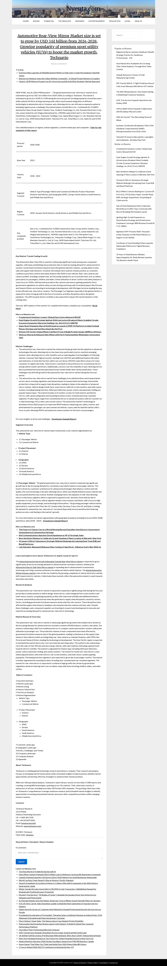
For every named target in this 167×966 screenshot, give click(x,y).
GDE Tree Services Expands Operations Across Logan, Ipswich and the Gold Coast (53, 932)
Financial (49, 21)
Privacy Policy (93, 963)
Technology (64, 21)
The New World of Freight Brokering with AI (37, 871)
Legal (127, 21)
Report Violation (47, 842)
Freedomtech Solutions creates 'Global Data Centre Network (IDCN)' (50, 317)
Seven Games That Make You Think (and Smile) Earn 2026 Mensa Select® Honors (52, 944)
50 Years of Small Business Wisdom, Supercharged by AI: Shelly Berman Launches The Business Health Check (134, 257)
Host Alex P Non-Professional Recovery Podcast (39, 930)
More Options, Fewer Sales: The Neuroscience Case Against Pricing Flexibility (51, 921)
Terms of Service (79, 963)
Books (36, 21)
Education (114, 21)
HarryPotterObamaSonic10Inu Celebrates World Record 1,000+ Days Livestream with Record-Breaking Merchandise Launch (134, 209)
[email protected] (28, 823)
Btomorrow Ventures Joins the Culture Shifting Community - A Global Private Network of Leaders (59, 78)
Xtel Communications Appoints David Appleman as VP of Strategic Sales (51, 535)
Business (79, 21)
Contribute (103, 963)
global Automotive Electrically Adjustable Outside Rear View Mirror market (51, 561)
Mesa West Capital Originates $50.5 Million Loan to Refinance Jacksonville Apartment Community (60, 874)
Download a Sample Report (64, 419)
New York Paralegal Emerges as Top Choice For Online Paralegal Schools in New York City (56, 938)
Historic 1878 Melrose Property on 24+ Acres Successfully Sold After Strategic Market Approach (59, 81)
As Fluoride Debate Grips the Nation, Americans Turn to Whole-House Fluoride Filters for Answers (60, 900)
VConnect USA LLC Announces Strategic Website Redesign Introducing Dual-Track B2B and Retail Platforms (135, 183)
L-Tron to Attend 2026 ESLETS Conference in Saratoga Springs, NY (46, 947)
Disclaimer (33, 842)
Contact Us (113, 963)
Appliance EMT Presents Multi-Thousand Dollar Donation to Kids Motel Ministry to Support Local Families (133, 234)
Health (138, 21)
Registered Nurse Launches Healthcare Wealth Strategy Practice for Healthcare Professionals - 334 (135, 55)
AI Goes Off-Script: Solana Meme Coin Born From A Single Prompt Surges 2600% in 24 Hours (60, 332)
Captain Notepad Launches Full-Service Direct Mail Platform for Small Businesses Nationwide (58, 877)
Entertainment (97, 21)
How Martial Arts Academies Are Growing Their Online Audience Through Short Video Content (133, 66)
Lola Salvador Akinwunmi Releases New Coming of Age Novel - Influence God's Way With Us (60, 547)
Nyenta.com (84, 8)
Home (26, 21)
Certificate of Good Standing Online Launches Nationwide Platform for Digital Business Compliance (134, 246)
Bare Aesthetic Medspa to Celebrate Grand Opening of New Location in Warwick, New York (60, 538)
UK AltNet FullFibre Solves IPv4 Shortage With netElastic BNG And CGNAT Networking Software (60, 935)
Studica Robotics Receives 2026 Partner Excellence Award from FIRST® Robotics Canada (56, 941)
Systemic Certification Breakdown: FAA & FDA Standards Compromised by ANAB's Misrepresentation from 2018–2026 (135, 128)
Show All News (22, 842)
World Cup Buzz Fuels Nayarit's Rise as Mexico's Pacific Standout (46, 880)
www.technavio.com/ (32, 826)
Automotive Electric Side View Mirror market (34, 567)
